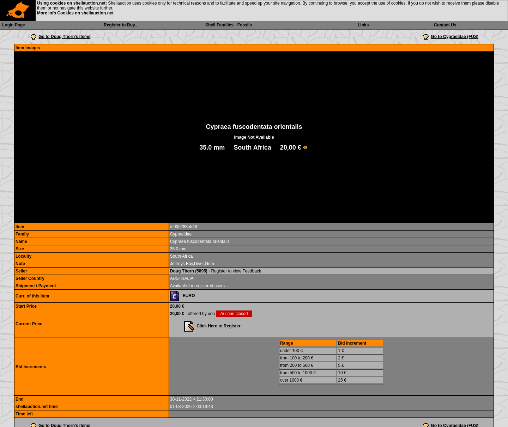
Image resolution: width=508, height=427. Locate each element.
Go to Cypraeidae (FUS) (454, 36)
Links (363, 25)
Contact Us (445, 25)
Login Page (13, 25)
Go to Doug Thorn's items (64, 36)
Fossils (244, 25)
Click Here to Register (218, 326)
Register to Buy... (121, 25)
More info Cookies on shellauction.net (75, 13)
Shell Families (219, 25)
